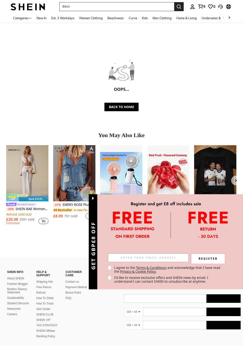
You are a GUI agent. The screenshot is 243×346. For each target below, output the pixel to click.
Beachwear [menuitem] (115, 18)
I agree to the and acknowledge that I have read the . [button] (167, 269)
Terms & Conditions (151, 267)
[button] (220, 6)
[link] (201, 6)
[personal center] (192, 6)
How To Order (45, 292)
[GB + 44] (133, 306)
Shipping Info (44, 276)
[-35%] (10, 209)
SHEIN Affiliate (45, 325)
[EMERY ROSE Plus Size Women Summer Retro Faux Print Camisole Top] (74, 173)
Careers (12, 308)
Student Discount (18, 297)
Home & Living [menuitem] (186, 18)
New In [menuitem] (42, 18)
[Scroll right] (229, 18)
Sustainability (15, 292)
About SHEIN (15, 272)
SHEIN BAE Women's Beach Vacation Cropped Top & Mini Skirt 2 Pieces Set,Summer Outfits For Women (27, 209)
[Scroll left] (223, 18)
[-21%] (57, 205)
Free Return (43, 281)
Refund (41, 287)
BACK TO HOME (121, 107)
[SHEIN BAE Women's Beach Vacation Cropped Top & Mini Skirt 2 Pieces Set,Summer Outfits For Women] (27, 173)
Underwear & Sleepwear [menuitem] (219, 18)
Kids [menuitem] (145, 18)
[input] (148, 258)
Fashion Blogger (17, 278)
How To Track (44, 298)
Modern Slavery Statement (17, 285)
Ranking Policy (45, 330)
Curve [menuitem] (133, 18)
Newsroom (14, 303)
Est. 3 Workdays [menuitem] (62, 18)
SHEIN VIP (43, 314)
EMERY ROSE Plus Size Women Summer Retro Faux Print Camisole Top (74, 205)
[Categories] (22, 18)
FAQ (68, 292)
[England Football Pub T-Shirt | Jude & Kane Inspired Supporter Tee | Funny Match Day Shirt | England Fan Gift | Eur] (215, 173)
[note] (27, 197)
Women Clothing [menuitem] (91, 18)
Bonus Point (73, 287)
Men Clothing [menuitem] (162, 18)
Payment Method (76, 281)
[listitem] (27, 185)
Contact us (72, 276)
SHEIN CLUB (44, 308)
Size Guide (43, 303)
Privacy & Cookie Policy (138, 271)
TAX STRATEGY (47, 319)
